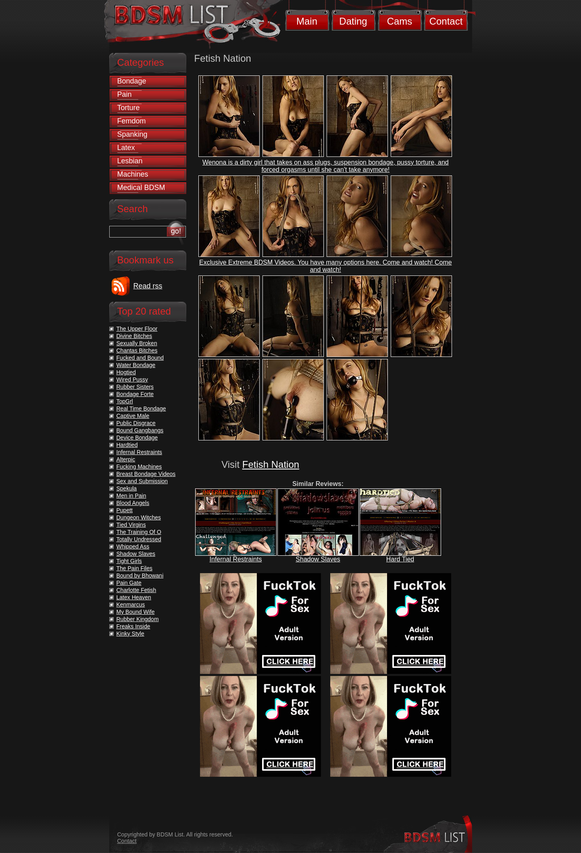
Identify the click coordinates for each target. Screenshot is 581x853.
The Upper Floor (137, 328)
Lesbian (130, 161)
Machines (132, 174)
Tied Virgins (131, 524)
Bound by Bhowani (140, 575)
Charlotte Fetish (136, 590)
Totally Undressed (139, 539)
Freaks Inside (133, 626)
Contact (446, 21)
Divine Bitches (134, 336)
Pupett (125, 510)
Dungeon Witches (139, 517)
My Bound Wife (136, 612)
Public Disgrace (136, 423)
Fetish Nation (270, 464)
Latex (126, 148)
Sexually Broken (137, 343)
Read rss (147, 286)
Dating (353, 21)
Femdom (131, 121)
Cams (399, 21)
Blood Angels (133, 503)
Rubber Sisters (135, 387)
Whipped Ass (133, 546)
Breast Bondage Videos (146, 474)
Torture (128, 108)
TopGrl (125, 401)
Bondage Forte (135, 394)
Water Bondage (136, 365)
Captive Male (133, 416)
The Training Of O (139, 532)
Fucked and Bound (140, 358)
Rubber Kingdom (138, 619)
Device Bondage (137, 437)
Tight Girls (129, 561)
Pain (124, 94)
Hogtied (126, 372)
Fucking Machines (139, 466)
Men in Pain (131, 495)
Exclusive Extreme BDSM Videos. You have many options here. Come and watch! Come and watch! (325, 266)
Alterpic (126, 459)
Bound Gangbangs (140, 430)
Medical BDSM (141, 188)
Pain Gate (129, 583)
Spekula (127, 488)
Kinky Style (130, 633)
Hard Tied (400, 559)
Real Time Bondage (141, 408)
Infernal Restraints (236, 559)
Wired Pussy (132, 379)
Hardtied (127, 445)
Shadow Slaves (318, 559)
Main (306, 21)
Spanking (132, 134)
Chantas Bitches (137, 350)
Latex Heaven (134, 597)
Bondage (131, 81)
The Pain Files (134, 568)
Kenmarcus (131, 604)
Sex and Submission (142, 481)
